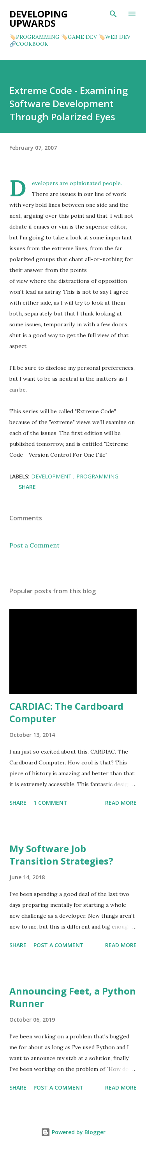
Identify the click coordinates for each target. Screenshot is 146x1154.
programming (97, 476)
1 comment (50, 802)
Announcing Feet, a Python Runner (72, 997)
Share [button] (27, 486)
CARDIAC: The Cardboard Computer (66, 712)
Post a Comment (34, 545)
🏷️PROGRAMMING (34, 36)
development (52, 476)
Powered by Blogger (73, 1132)
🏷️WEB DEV (114, 36)
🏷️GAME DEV (79, 36)
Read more (121, 802)
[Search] (113, 14)
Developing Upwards (38, 18)
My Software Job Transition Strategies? (61, 854)
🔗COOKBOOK (28, 43)
